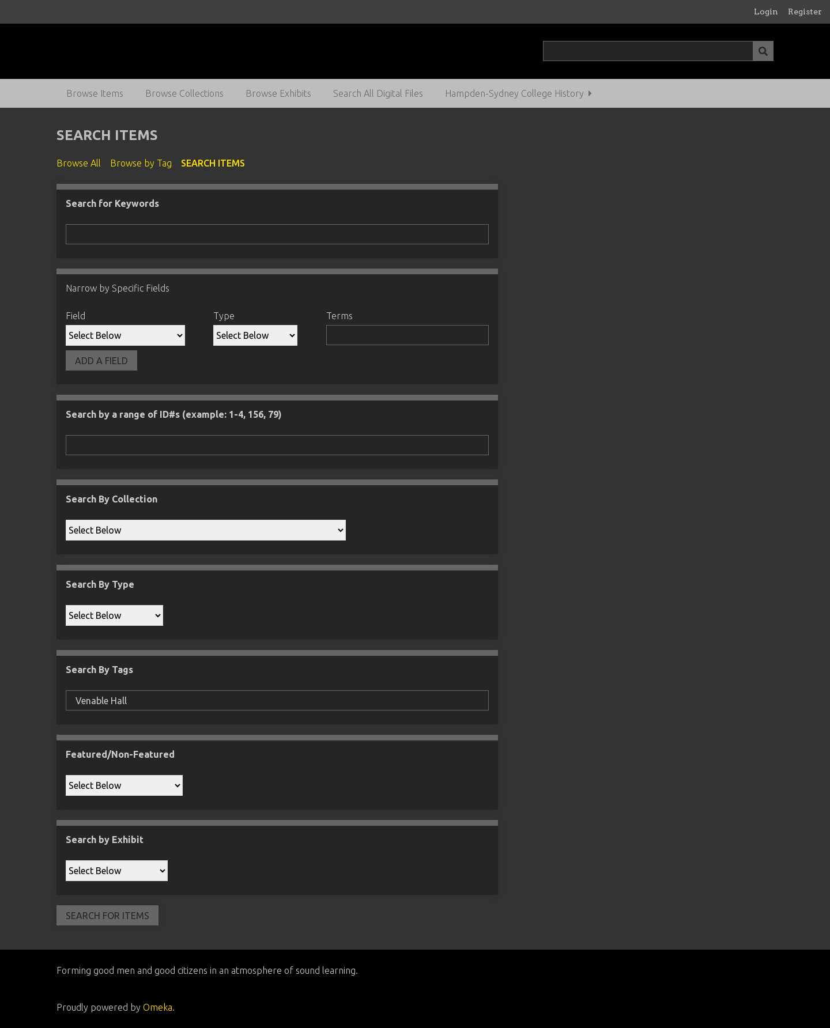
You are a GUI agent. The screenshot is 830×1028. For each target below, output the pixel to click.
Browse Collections (184, 93)
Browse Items (94, 93)
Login (766, 11)
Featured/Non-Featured (120, 754)
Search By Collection (111, 499)
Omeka (157, 1007)
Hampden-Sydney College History (514, 93)
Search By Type (100, 584)
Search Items (213, 163)
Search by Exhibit (105, 839)
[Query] (658, 51)
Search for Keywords (112, 203)
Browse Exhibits (278, 93)
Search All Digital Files (378, 93)
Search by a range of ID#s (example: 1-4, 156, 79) (174, 414)
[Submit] (763, 51)
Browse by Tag (141, 163)
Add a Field (101, 361)
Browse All (78, 163)
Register (805, 11)
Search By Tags (99, 669)
